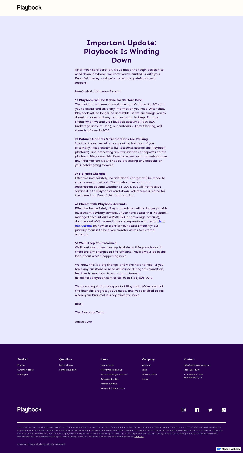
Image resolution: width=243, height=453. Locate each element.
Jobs (144, 369)
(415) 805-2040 (191, 369)
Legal (145, 379)
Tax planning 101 (110, 379)
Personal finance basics (113, 388)
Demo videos (66, 365)
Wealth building (109, 383)
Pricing (21, 365)
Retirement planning (111, 369)
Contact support (67, 369)
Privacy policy (149, 374)
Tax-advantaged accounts (114, 374)
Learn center (107, 365)
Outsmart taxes (25, 369)
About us (146, 365)
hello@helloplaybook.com (197, 365)
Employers (22, 374)
